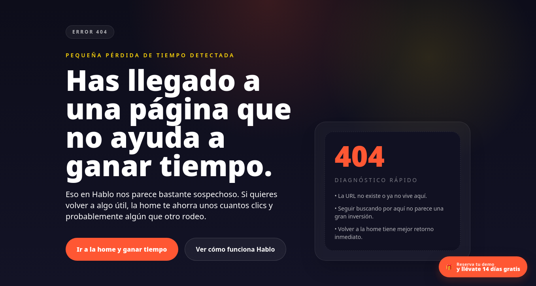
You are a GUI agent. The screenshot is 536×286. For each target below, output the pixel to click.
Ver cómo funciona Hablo (235, 249)
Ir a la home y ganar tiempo (122, 249)
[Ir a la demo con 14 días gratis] (483, 266)
